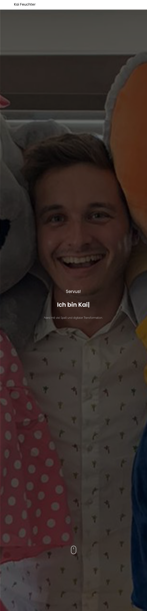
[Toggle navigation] (134, 5)
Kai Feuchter (25, 4)
